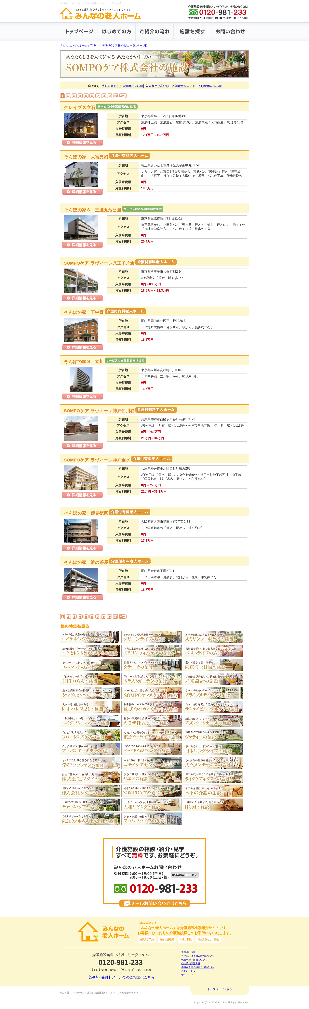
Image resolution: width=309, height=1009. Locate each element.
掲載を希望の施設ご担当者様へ (197, 967)
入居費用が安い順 (131, 86)
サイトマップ (188, 974)
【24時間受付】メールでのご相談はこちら (120, 977)
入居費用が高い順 (157, 86)
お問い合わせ (188, 971)
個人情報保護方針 (190, 963)
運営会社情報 (188, 952)
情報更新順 (109, 86)
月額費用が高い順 (210, 86)
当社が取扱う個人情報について (197, 955)
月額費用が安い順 (183, 86)
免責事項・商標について (194, 959)
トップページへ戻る (219, 989)
